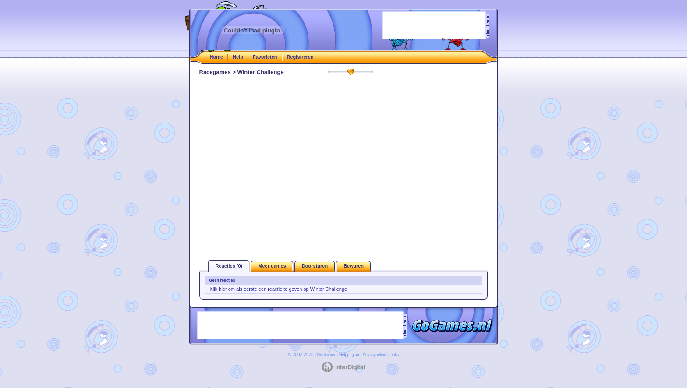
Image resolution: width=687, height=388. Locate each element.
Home (216, 57)
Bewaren (354, 265)
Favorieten (265, 57)
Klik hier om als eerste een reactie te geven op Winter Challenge (278, 289)
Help (238, 57)
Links (394, 355)
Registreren (300, 57)
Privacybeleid (374, 355)
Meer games (272, 265)
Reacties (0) (229, 265)
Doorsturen (315, 265)
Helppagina (349, 355)
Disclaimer (326, 355)
